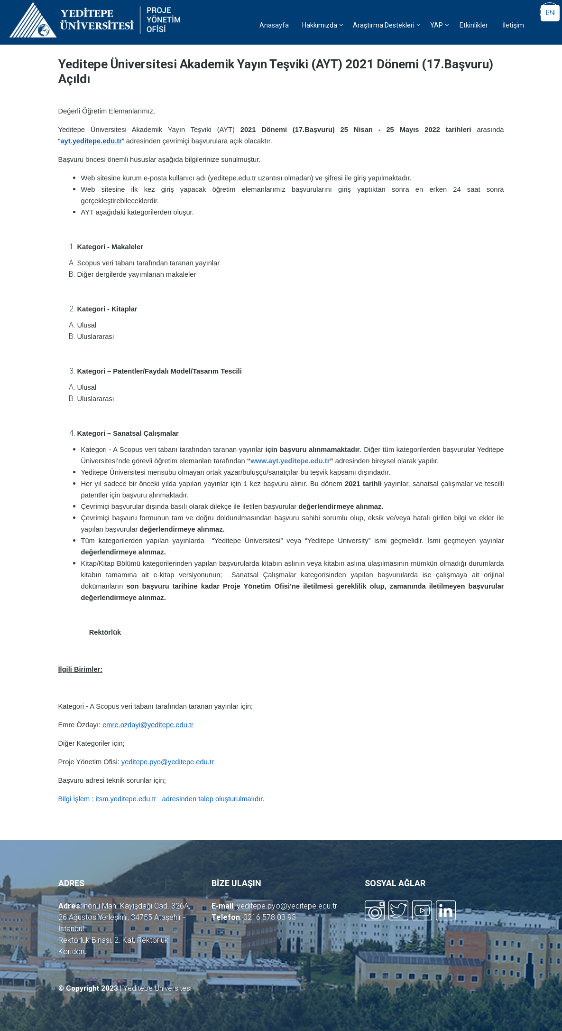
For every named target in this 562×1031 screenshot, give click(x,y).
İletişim (513, 25)
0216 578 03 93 (269, 917)
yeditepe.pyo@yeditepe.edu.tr (287, 905)
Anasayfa (274, 25)
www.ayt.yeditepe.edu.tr (290, 461)
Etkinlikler (474, 25)
